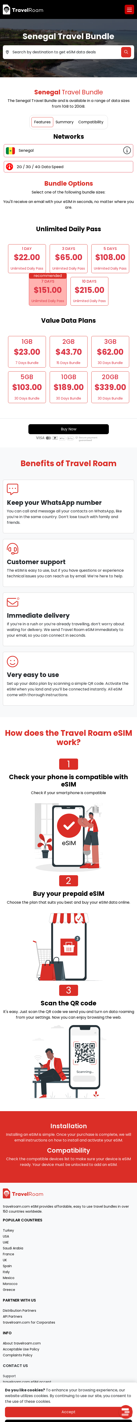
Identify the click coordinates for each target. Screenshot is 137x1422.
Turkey (8, 1230)
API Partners (12, 1316)
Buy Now (68, 429)
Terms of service (80, 1418)
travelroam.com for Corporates (29, 1322)
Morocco (10, 1283)
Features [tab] (42, 122)
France (8, 1254)
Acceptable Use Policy (21, 1349)
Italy (6, 1272)
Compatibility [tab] (90, 122)
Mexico (8, 1277)
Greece (9, 1289)
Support (9, 1376)
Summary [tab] (65, 122)
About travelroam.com (22, 1343)
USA (6, 1236)
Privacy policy (55, 1418)
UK (5, 1260)
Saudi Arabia (13, 1248)
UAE (6, 1242)
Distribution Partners (19, 1310)
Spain (7, 1266)
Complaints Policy (17, 1355)
